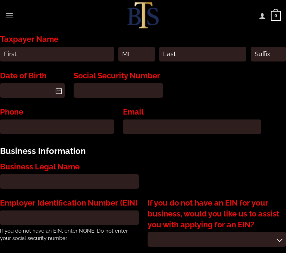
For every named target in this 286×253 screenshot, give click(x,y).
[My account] (262, 16)
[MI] (136, 54)
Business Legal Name (40, 166)
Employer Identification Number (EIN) (69, 202)
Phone (11, 111)
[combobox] (217, 239)
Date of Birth (23, 75)
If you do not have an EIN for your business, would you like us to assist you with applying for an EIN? (213, 213)
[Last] (202, 54)
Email (133, 111)
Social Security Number (117, 75)
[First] (57, 54)
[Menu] (9, 15)
